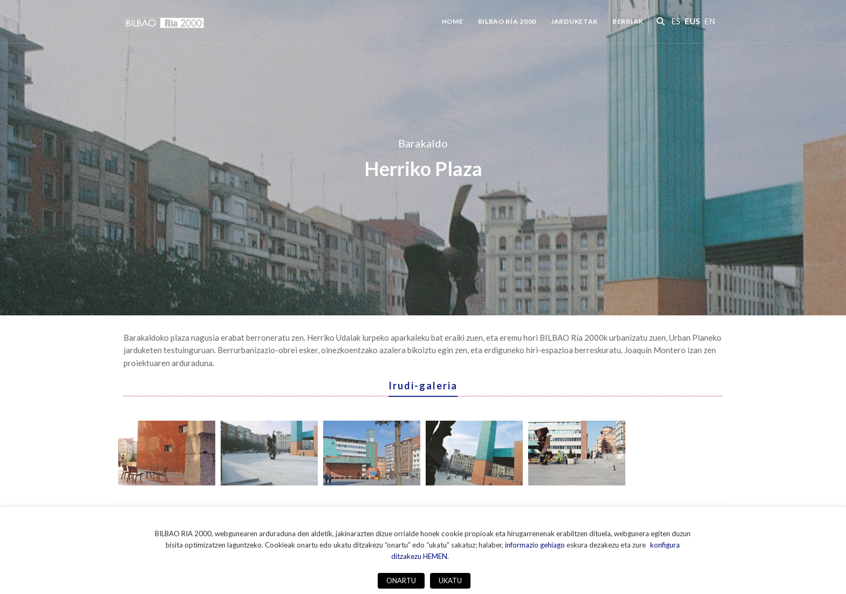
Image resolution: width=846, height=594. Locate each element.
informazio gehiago (535, 545)
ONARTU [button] (401, 580)
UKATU (450, 580)
